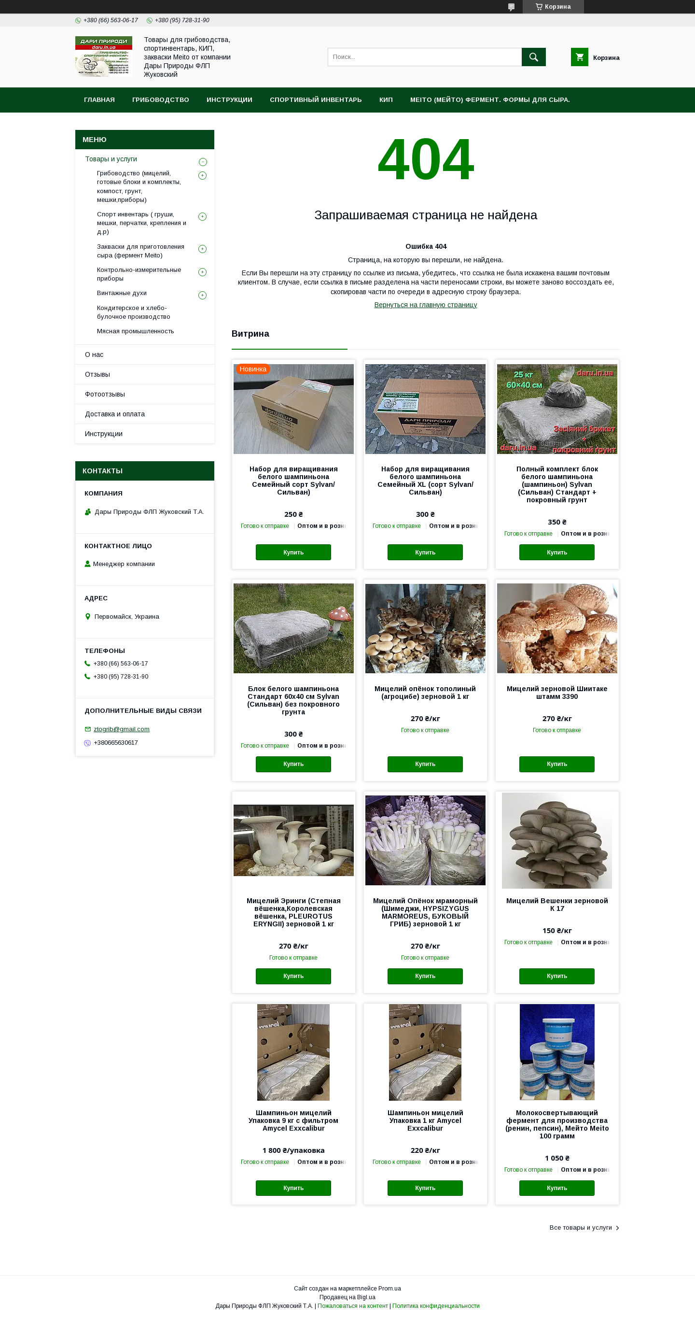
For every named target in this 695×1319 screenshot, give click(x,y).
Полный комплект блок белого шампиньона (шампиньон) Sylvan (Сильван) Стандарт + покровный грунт (557, 484)
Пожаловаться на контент (353, 1306)
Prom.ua (389, 1288)
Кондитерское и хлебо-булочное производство (133, 312)
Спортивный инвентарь (316, 99)
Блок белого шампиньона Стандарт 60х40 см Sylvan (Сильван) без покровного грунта (293, 700)
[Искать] (534, 57)
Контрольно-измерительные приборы (139, 274)
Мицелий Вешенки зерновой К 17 (557, 904)
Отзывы (97, 374)
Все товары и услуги (581, 1227)
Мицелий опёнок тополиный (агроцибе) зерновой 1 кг (425, 692)
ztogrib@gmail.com (122, 729)
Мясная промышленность (135, 331)
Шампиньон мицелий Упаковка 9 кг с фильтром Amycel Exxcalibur (293, 1120)
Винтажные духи (122, 293)
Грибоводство (160, 99)
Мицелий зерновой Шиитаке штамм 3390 (557, 692)
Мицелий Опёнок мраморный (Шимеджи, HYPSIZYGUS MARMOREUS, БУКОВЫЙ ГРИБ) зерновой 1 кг (425, 912)
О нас (94, 354)
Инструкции (229, 99)
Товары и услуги (111, 159)
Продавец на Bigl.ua (347, 1297)
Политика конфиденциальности (436, 1306)
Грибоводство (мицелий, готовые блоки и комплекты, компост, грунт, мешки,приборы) (139, 186)
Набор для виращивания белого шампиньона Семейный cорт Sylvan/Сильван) (294, 480)
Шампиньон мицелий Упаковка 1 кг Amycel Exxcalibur (425, 1120)
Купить (293, 552)
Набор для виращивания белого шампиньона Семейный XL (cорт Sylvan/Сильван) (425, 480)
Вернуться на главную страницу (426, 305)
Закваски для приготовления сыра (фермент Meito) (140, 251)
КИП (386, 99)
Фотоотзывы (105, 394)
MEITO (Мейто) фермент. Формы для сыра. (490, 99)
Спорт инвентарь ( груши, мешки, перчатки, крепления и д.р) (141, 223)
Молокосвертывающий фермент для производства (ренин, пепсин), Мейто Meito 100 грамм (557, 1124)
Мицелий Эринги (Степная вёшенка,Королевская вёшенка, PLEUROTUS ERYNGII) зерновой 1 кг (294, 912)
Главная (99, 99)
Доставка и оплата (115, 414)
